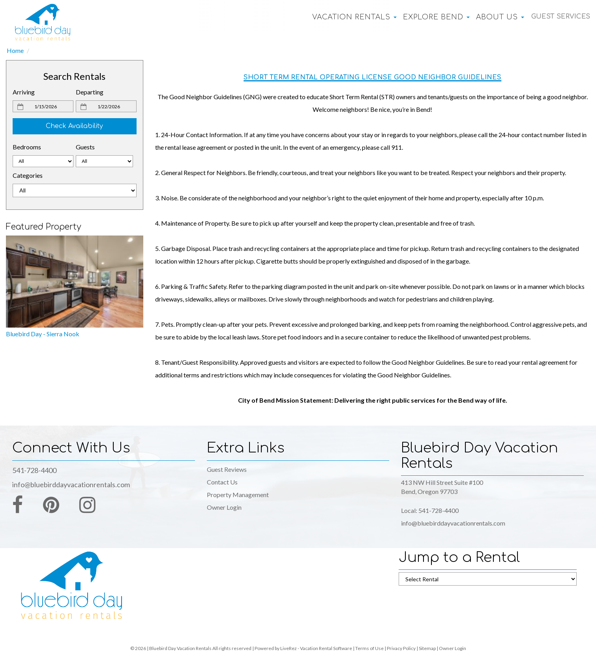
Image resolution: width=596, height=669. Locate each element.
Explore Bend (428, 17)
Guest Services (556, 17)
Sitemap (427, 648)
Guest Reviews (227, 469)
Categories (28, 175)
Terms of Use (369, 648)
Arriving (24, 92)
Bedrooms (27, 147)
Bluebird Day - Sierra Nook (42, 333)
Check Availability (74, 126)
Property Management (238, 494)
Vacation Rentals (347, 17)
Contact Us (222, 482)
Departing (89, 92)
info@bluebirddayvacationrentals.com (71, 484)
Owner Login (224, 507)
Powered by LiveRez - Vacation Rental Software (303, 648)
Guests (85, 147)
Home (15, 50)
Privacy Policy (401, 648)
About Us (493, 17)
